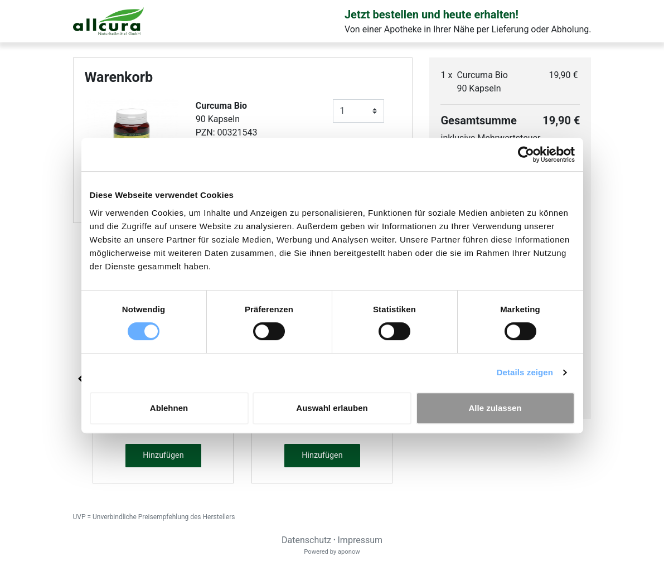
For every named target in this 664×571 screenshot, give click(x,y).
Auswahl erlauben (331, 408)
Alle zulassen (494, 408)
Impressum (360, 540)
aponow (349, 551)
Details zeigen (525, 372)
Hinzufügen (163, 455)
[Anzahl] (359, 111)
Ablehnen (169, 408)
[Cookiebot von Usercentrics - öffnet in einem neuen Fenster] (526, 154)
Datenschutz (306, 540)
